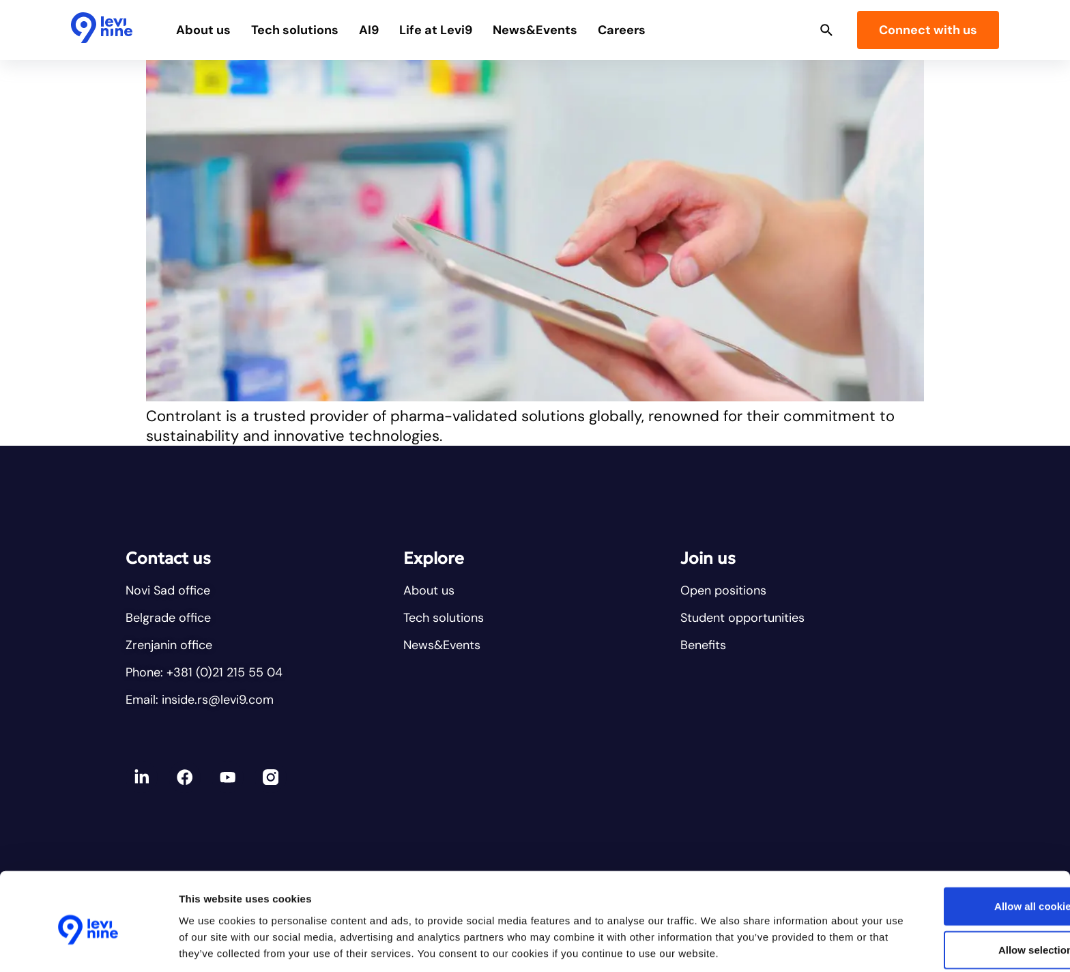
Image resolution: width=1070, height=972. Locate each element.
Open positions (723, 590)
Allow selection (956, 881)
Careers (632, 30)
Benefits (703, 645)
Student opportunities (742, 618)
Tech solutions (305, 30)
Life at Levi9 (446, 30)
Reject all (956, 924)
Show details (716, 945)
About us (214, 30)
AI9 (380, 30)
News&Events (546, 30)
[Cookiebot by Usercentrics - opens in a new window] (88, 945)
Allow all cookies (956, 837)
